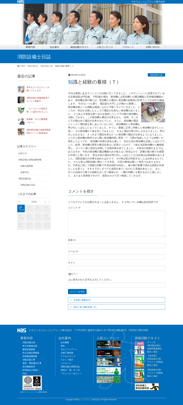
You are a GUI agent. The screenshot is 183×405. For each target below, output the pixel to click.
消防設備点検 (29, 342)
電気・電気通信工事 (32, 363)
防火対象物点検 (30, 346)
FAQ (25, 373)
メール (73, 251)
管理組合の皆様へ (31, 370)
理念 (63, 346)
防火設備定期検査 (31, 353)
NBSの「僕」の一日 (70, 370)
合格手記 (24, 172)
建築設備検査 (29, 349)
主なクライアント (69, 349)
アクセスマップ (68, 356)
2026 (34, 202)
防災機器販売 (29, 366)
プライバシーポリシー (71, 373)
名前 (72, 240)
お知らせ (22, 153)
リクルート (66, 363)
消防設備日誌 (24, 178)
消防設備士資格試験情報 (29, 159)
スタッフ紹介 (67, 359)
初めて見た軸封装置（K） (85, 307)
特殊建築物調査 (30, 356)
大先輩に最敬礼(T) (82, 300)
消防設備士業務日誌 (70, 366)
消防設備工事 (29, 359)
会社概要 (65, 342)
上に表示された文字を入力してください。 (91, 279)
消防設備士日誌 (156, 75)
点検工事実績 (67, 353)
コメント (74, 207)
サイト (71, 262)
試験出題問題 (26, 166)
